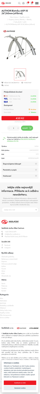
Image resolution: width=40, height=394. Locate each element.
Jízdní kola (3, 303)
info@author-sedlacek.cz (10, 234)
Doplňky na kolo (24, 17)
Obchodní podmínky (7, 257)
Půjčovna (4, 286)
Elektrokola (3, 301)
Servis (3, 283)
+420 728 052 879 (8, 232)
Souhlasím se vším (20, 383)
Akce (1, 298)
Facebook (5, 245)
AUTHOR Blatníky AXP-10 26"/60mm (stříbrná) (20, 24)
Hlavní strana (14, 17)
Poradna (3, 288)
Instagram (6, 248)
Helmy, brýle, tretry (6, 310)
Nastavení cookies (20, 388)
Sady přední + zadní (20, 22)
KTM (3, 273)
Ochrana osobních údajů (9, 264)
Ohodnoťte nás (6, 276)
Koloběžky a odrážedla (7, 305)
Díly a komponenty (5, 315)
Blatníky (29, 19)
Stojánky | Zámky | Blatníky (17, 19)
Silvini (3, 271)
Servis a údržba (4, 317)
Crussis (3, 269)
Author (3, 266)
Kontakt (3, 291)
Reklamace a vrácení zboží (9, 259)
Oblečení (3, 308)
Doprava (4, 261)
